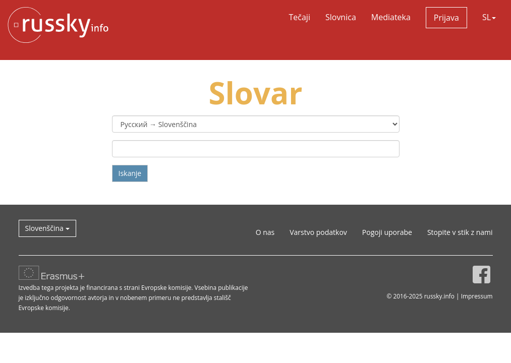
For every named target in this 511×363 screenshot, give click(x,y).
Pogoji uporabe (387, 232)
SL (489, 17)
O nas (265, 232)
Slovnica (340, 17)
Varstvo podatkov (318, 232)
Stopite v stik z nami (460, 232)
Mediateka (391, 17)
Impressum (477, 296)
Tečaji (299, 17)
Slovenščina (47, 228)
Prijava (446, 17)
